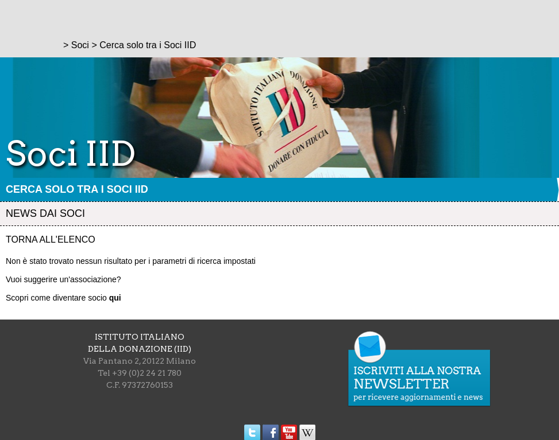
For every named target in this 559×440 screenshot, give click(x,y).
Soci (80, 45)
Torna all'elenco (50, 239)
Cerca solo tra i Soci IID (77, 189)
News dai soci (45, 213)
